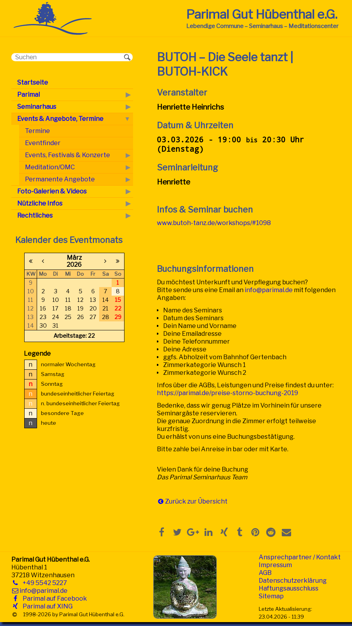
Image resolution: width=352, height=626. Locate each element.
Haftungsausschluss (288, 588)
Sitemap (271, 596)
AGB (265, 572)
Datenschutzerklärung (293, 580)
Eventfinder (42, 143)
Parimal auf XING (46, 606)
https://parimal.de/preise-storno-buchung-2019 (227, 393)
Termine (37, 131)
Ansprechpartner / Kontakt (300, 557)
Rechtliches (35, 215)
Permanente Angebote (60, 179)
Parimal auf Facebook (53, 598)
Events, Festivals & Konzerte (67, 155)
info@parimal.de (269, 290)
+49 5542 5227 (43, 583)
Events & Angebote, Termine (60, 118)
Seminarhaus (36, 106)
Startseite (32, 82)
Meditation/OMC (50, 167)
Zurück (175, 501)
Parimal (28, 94)
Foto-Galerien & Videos (52, 191)
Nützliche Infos (39, 203)
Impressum (275, 565)
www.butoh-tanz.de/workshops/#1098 (214, 223)
